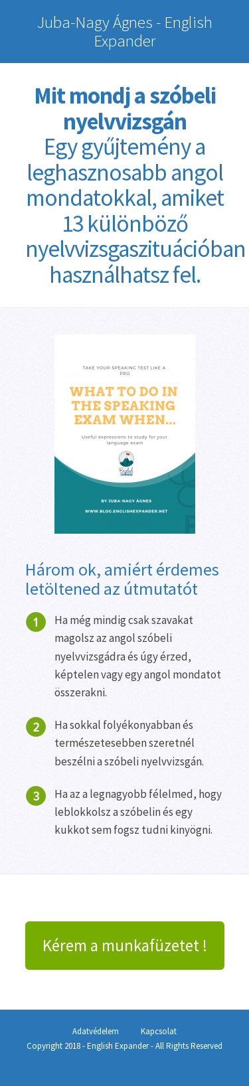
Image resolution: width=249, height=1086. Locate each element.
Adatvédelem (95, 1031)
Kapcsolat (159, 1031)
